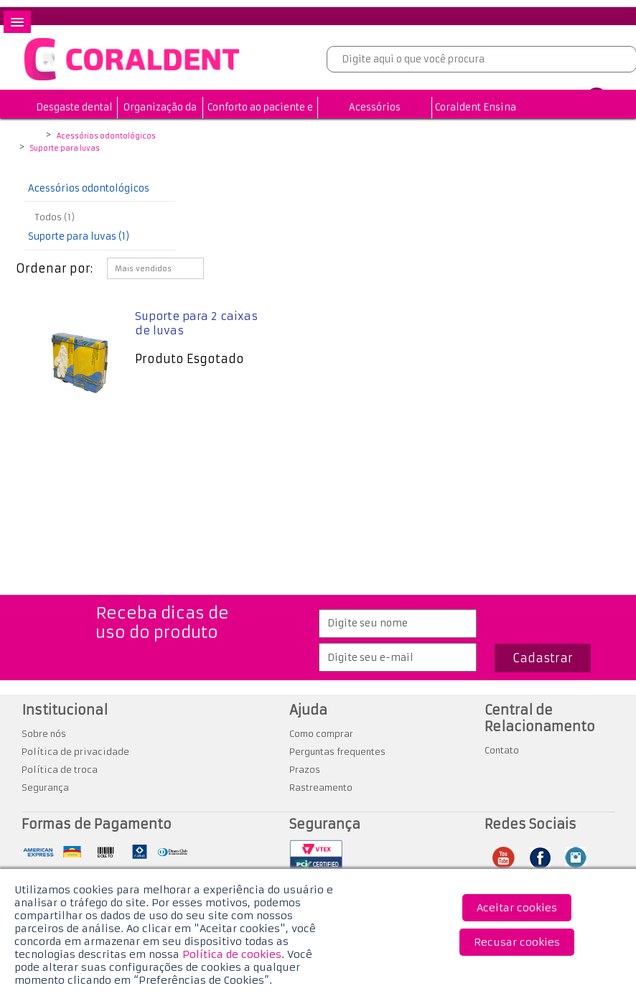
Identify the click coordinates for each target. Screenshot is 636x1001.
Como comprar (321, 733)
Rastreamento (320, 787)
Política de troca (60, 769)
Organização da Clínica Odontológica (160, 128)
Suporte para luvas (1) (78, 236)
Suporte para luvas (65, 148)
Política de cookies (231, 954)
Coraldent (32, 137)
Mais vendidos (143, 268)
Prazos (304, 769)
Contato (502, 750)
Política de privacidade (75, 751)
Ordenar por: (54, 268)
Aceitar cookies (517, 907)
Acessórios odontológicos (374, 118)
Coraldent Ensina (475, 107)
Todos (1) (55, 217)
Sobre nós (44, 733)
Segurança (45, 787)
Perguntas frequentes (337, 751)
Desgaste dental (74, 107)
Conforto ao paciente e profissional (260, 118)
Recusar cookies (517, 942)
